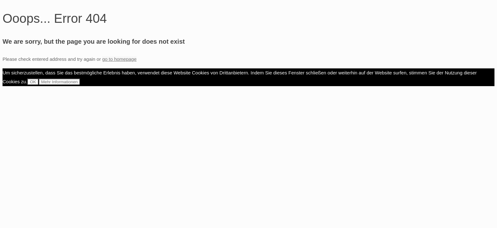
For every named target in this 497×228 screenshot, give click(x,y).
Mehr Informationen (59, 81)
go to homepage (119, 59)
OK (33, 81)
